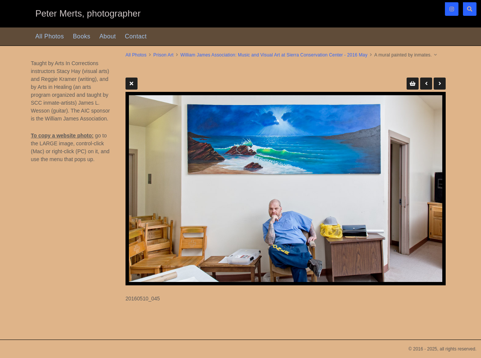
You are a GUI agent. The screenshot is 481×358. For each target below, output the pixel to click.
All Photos (49, 36)
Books (81, 36)
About (108, 36)
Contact (136, 36)
